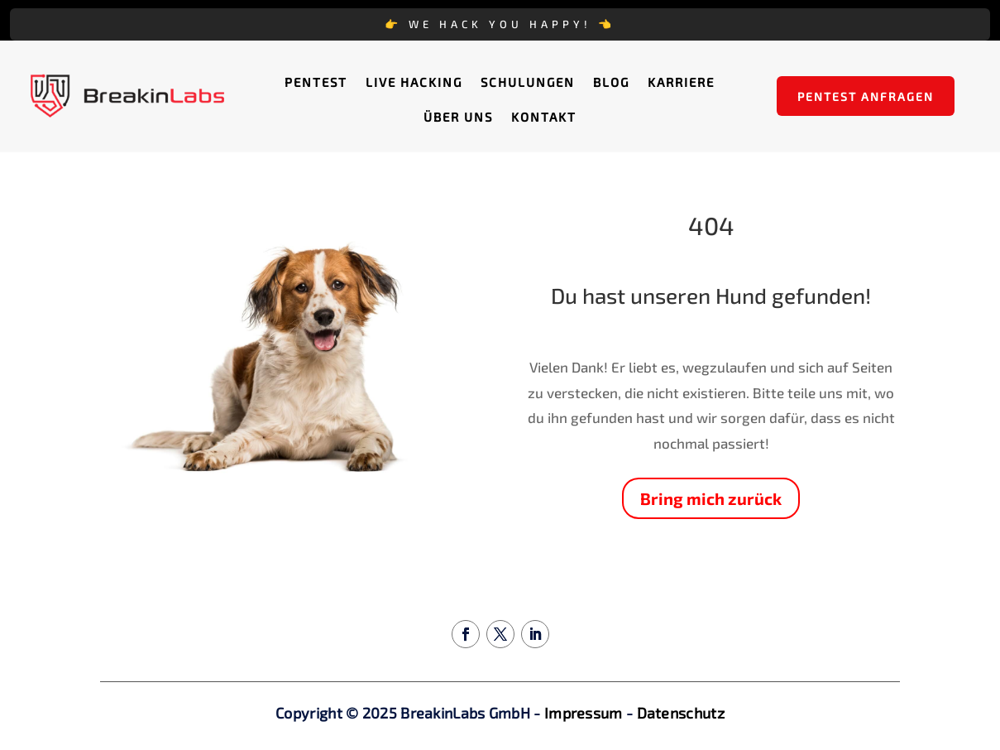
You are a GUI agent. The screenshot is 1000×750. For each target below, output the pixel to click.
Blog (611, 82)
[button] (36, 713)
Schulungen (528, 82)
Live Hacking (414, 82)
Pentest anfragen (865, 96)
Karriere (681, 82)
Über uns (458, 117)
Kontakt (544, 117)
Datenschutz (681, 713)
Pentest (316, 82)
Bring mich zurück (711, 498)
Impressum (583, 713)
